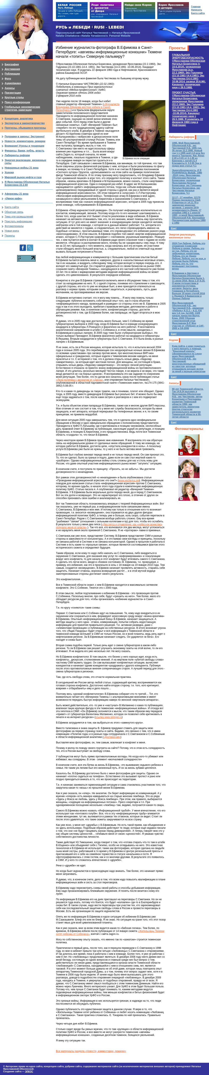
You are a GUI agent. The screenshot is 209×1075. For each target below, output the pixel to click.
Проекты (177, 48)
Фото (8, 78)
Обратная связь (14, 212)
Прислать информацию (18, 221)
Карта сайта (12, 207)
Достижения (12, 69)
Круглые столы (14, 97)
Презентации (13, 92)
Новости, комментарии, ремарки (25, 141)
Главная (196, 6)
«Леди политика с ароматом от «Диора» (79, 379)
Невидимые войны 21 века (21, 167)
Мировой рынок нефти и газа (23, 177)
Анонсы (174, 383)
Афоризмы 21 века (16, 193)
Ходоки (173, 340)
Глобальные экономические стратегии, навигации (22, 108)
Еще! (173, 228)
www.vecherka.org (129, 480)
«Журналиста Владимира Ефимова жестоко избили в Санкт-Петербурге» (87, 107)
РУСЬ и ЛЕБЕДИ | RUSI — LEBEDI (90, 27)
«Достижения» (112, 737)
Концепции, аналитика (19, 118)
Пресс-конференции (17, 102)
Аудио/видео (13, 83)
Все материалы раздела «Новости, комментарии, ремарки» (91, 1051)
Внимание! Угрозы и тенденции (24, 145)
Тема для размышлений (19, 216)
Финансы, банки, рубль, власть (24, 150)
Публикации (12, 73)
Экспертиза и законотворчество (25, 123)
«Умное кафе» (13, 198)
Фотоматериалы (189, 429)
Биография (12, 64)
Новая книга (12, 230)
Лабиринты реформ (181, 136)
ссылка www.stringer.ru (108, 717)
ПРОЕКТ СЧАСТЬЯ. (188, 109)
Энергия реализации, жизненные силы (182, 236)
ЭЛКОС (29, 1071)
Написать (196, 9)
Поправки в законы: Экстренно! (25, 136)
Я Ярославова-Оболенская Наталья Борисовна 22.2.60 (27, 183)
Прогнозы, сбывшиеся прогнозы (25, 127)
